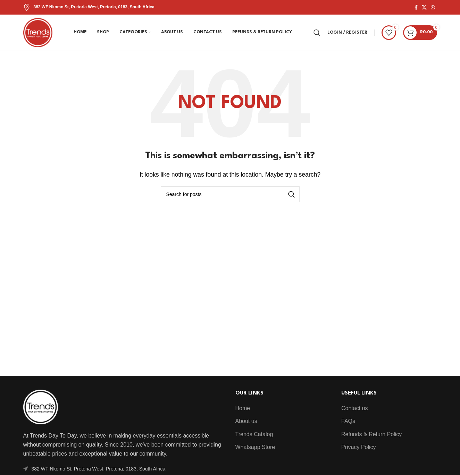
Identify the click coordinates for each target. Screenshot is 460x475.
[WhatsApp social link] (433, 7)
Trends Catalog (254, 434)
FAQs (348, 421)
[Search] (317, 33)
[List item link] (124, 469)
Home (242, 408)
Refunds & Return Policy (371, 434)
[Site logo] (37, 32)
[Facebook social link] (416, 7)
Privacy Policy (358, 447)
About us (246, 421)
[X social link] (424, 7)
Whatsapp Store (255, 447)
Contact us (354, 408)
